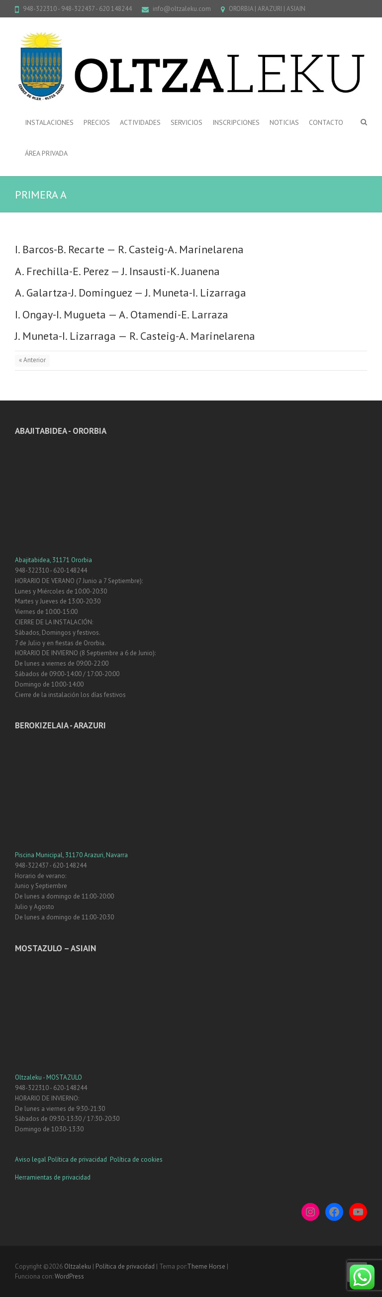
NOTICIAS (284, 122)
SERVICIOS (186, 122)
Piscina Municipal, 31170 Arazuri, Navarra (71, 855)
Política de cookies (136, 1159)
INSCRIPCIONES (236, 122)
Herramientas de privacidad (53, 1177)
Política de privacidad (78, 1159)
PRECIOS (97, 122)
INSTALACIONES (49, 122)
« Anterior (32, 360)
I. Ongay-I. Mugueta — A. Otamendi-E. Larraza (121, 314)
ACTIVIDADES (140, 122)
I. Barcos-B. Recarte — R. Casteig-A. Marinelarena (129, 249)
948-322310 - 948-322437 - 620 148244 (77, 8)
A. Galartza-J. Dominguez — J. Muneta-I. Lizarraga (130, 292)
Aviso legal (30, 1159)
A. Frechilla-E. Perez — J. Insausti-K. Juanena (117, 271)
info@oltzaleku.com (182, 8)
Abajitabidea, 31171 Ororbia (53, 560)
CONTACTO (326, 122)
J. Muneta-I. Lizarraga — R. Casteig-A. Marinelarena (135, 336)
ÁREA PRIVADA (46, 153)
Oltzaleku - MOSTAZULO (48, 1077)
